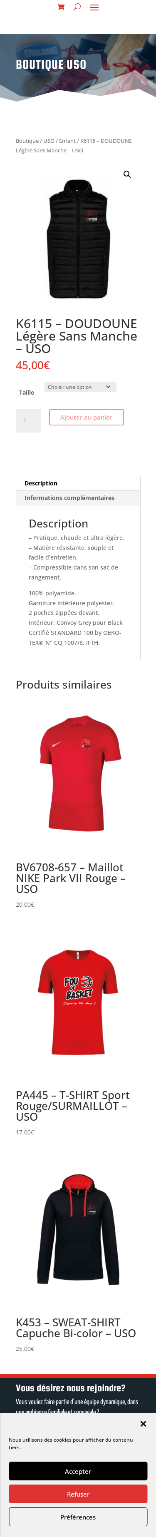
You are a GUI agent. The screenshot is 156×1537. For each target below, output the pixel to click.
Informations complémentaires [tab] (69, 498)
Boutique (27, 140)
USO (48, 140)
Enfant (67, 140)
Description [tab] (41, 483)
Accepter (78, 1471)
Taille (26, 392)
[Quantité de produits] (28, 421)
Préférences (78, 1517)
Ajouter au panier (86, 417)
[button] (143, 1424)
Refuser (78, 1494)
